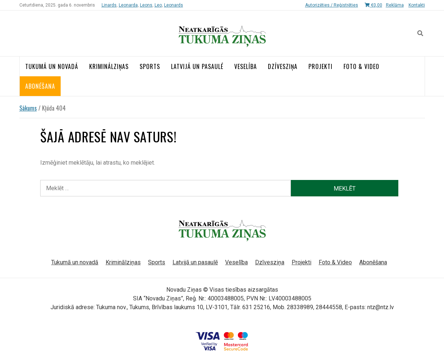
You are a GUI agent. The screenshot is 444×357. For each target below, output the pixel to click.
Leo (158, 5)
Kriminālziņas (109, 66)
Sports (150, 66)
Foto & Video (361, 66)
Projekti (320, 66)
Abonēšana (40, 86)
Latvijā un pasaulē (197, 66)
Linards (109, 5)
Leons (146, 5)
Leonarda (128, 5)
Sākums (28, 108)
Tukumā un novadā (51, 66)
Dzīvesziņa (282, 66)
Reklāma (395, 5)
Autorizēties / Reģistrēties (331, 5)
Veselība (245, 66)
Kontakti (417, 5)
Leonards (173, 5)
